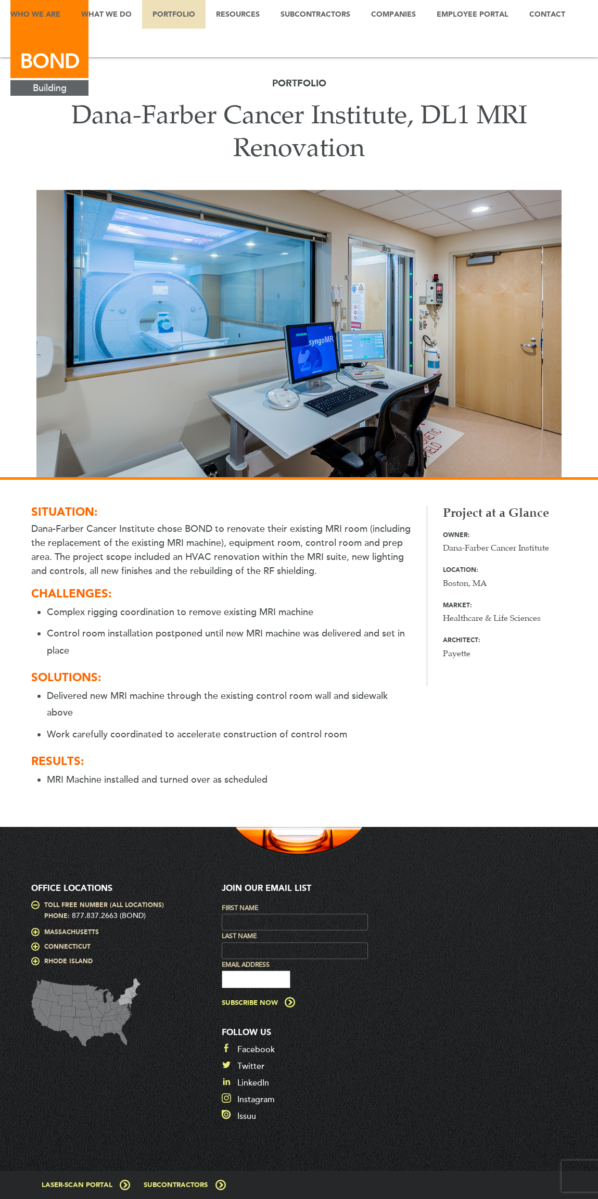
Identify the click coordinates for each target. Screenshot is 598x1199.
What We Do (106, 14)
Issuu (246, 1116)
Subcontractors (315, 14)
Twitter (250, 1066)
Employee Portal (472, 14)
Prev (18, 339)
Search (15, 43)
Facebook (256, 1049)
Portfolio (173, 14)
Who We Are (35, 14)
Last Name (239, 936)
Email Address (246, 964)
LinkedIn (253, 1083)
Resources (238, 14)
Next (580, 339)
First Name (240, 908)
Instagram (256, 1099)
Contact (547, 14)
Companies (393, 14)
